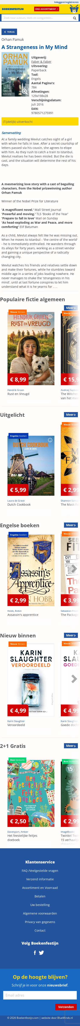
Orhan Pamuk (12, 39)
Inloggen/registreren (66, 2)
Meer (70, 414)
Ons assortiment (46, 8)
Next (73, 342)
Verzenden (66, 1007)
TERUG (9, 31)
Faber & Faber (41, 62)
